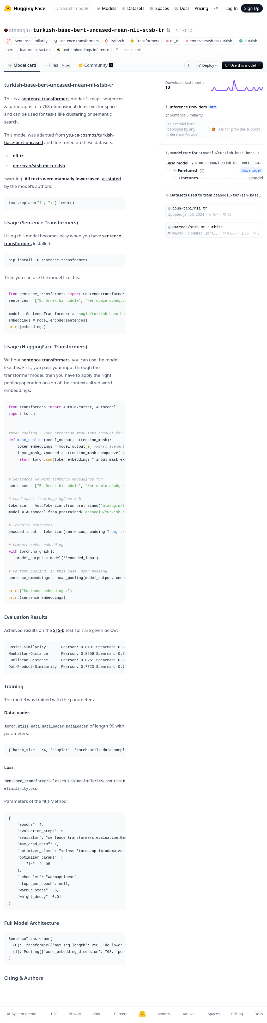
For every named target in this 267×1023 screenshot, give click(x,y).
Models (106, 8)
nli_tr (18, 156)
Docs (182, 8)
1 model (255, 177)
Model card (22, 65)
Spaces (159, 8)
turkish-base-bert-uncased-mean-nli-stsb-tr (99, 30)
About (97, 1013)
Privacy (75, 1013)
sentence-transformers (46, 99)
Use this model (242, 65)
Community (95, 65)
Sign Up (251, 8)
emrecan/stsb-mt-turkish (39, 166)
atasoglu (19, 30)
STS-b (59, 630)
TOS (54, 1013)
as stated (111, 179)
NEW (213, 107)
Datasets (133, 8)
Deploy (207, 65)
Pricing (201, 8)
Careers (120, 1013)
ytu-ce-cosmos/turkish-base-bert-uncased (227, 163)
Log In (231, 8)
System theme (21, 1013)
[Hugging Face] (142, 1014)
